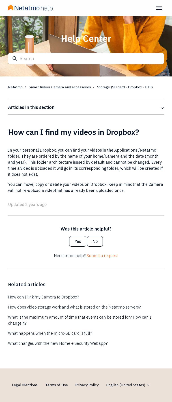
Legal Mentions (25, 385)
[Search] (86, 59)
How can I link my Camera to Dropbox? (43, 297)
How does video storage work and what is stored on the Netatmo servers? (74, 307)
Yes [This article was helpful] (78, 241)
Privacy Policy (87, 385)
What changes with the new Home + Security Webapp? (58, 343)
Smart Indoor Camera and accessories (60, 87)
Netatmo (15, 87)
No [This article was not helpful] (95, 241)
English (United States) (128, 385)
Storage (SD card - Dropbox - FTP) (125, 87)
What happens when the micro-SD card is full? (50, 333)
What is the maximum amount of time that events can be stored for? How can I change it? (79, 320)
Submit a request (102, 255)
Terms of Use (56, 385)
